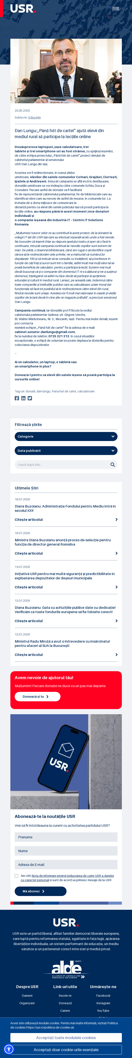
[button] (8, 1049)
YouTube (103, 1010)
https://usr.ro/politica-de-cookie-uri (50, 1027)
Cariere (65, 1010)
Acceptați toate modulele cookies (66, 1037)
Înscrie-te (65, 995)
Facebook (103, 995)
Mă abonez (33, 891)
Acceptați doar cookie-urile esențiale (66, 1049)
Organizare (27, 1003)
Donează (65, 1003)
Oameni (27, 995)
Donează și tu (35, 696)
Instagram (103, 1003)
